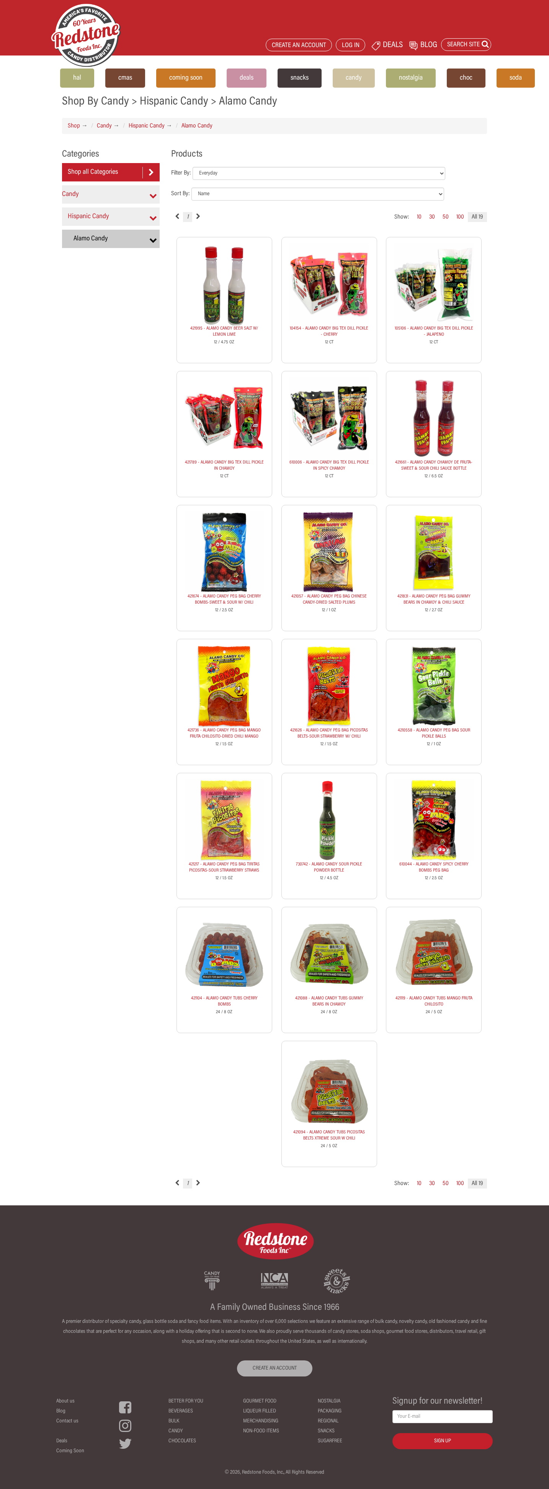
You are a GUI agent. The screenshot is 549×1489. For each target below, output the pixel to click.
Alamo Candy (196, 126)
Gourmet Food (259, 1401)
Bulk (173, 1421)
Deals (61, 1441)
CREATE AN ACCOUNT (299, 45)
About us (65, 1401)
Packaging (329, 1411)
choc (466, 78)
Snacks (326, 1431)
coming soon (186, 78)
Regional (328, 1421)
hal (77, 78)
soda (516, 78)
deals (246, 78)
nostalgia (411, 78)
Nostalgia (329, 1401)
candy (354, 78)
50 (446, 217)
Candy (104, 126)
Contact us (67, 1421)
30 (432, 217)
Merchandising (260, 1421)
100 (460, 217)
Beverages (180, 1411)
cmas (125, 78)
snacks (300, 78)
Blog (60, 1411)
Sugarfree (330, 1441)
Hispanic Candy (147, 126)
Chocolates (182, 1441)
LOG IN (350, 45)
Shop (74, 126)
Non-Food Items (261, 1431)
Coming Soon (70, 1451)
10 (419, 217)
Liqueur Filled (259, 1411)
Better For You (185, 1401)
